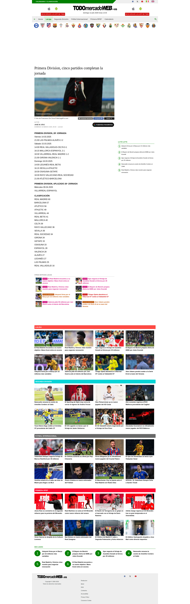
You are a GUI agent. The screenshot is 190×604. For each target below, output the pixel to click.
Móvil (82, 584)
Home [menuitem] (40, 19)
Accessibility (84, 594)
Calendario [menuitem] (109, 19)
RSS (82, 587)
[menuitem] (34, 19)
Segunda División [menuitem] (61, 19)
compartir (98, 118)
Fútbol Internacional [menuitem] (79, 19)
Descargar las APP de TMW (52, 14)
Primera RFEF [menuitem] (96, 19)
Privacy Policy (85, 597)
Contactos (84, 590)
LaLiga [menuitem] (48, 19)
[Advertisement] (95, 47)
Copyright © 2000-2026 (52, 581)
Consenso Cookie (86, 600)
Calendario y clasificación (47, 1)
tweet (109, 118)
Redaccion (84, 580)
